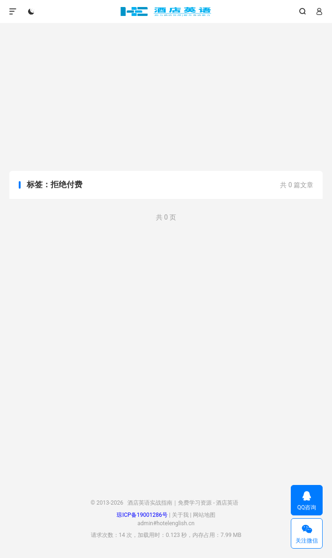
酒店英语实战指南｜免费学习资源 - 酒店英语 (166, 11)
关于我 (180, 515)
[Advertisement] (166, 98)
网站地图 (204, 515)
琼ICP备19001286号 (142, 515)
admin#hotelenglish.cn (166, 523)
